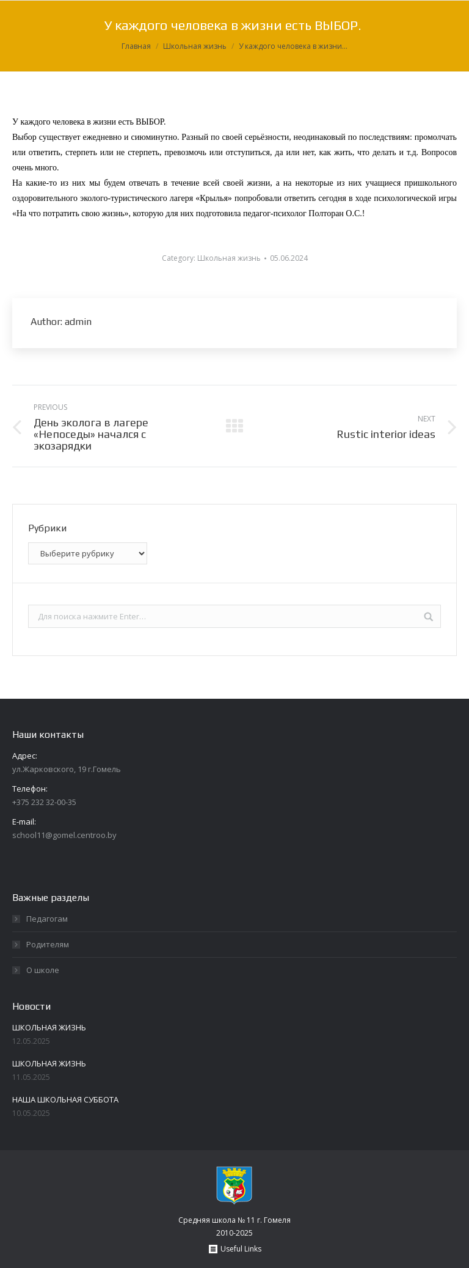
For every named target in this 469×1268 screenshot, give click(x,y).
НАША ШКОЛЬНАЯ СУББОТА (65, 1099)
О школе (42, 969)
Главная (136, 46)
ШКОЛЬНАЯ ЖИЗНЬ (49, 1027)
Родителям (47, 944)
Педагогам (47, 918)
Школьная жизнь (195, 46)
